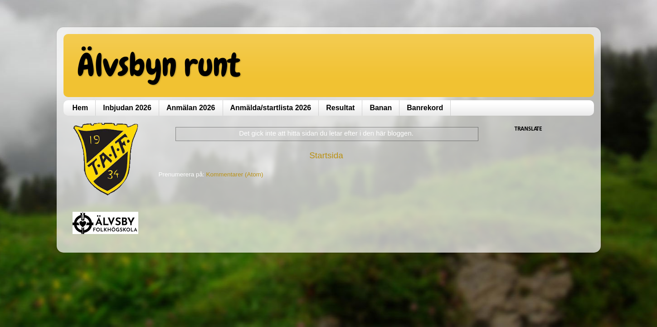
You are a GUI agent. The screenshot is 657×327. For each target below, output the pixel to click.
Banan (381, 108)
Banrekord (425, 108)
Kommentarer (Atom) (234, 174)
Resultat (340, 108)
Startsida (326, 155)
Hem (80, 108)
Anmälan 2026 (190, 108)
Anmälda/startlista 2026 (270, 108)
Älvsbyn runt (158, 64)
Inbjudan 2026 (127, 108)
